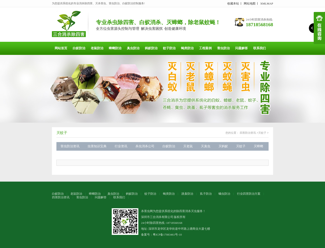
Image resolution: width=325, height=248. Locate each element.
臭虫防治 (133, 48)
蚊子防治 (169, 48)
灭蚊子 (61, 133)
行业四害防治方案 (248, 193)
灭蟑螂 (258, 146)
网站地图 (249, 3)
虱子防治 (206, 193)
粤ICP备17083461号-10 (167, 234)
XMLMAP (266, 3)
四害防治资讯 (248, 132)
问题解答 (241, 48)
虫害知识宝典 (97, 146)
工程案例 (205, 48)
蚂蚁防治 (151, 48)
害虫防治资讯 (69, 146)
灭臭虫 (205, 146)
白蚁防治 (79, 48)
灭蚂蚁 (223, 146)
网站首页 (61, 48)
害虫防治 (223, 48)
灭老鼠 (188, 146)
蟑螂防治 (115, 48)
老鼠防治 (97, 48)
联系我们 (259, 48)
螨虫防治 (224, 193)
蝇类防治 (187, 48)
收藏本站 (233, 3)
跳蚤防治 (187, 193)
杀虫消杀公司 (144, 146)
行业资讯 (121, 146)
